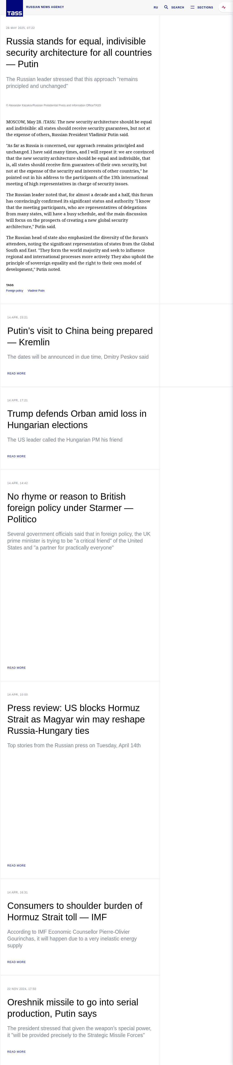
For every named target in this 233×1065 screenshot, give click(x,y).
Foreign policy (14, 290)
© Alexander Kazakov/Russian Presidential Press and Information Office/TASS (53, 105)
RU (156, 7)
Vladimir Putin (36, 290)
